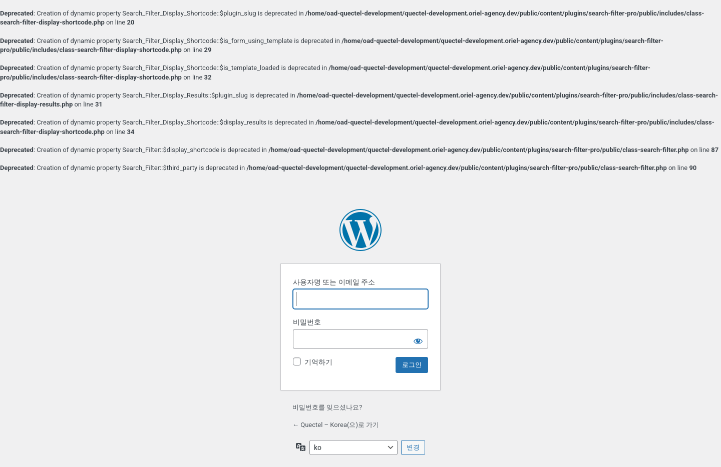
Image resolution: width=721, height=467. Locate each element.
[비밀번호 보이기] (418, 339)
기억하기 (318, 362)
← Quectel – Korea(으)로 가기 (335, 424)
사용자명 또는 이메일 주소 (334, 282)
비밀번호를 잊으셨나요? (327, 407)
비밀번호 (307, 322)
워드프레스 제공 (360, 230)
